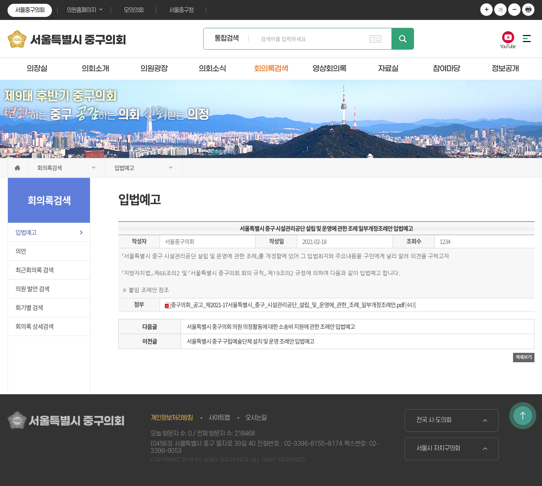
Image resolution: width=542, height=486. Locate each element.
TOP (522, 415)
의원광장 (153, 68)
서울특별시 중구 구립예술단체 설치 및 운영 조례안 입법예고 (250, 341)
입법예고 (26, 232)
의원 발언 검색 (32, 288)
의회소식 (212, 68)
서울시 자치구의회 (438, 448)
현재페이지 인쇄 (528, 9)
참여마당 (446, 68)
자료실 (388, 68)
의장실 (37, 68)
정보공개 (505, 68)
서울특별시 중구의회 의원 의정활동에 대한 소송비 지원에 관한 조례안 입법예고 (271, 326)
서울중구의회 (29, 10)
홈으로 (18, 167)
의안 (20, 250)
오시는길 (255, 418)
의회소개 (95, 68)
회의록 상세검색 (34, 326)
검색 (402, 39)
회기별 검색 (29, 307)
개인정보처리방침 (172, 418)
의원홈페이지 (81, 10)
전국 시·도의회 (433, 420)
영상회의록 (329, 68)
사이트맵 (219, 418)
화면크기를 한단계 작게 (514, 9)
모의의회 (133, 10)
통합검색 (227, 39)
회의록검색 (271, 68)
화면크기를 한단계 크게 (486, 9)
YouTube (508, 46)
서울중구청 (181, 10)
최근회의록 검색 (34, 269)
